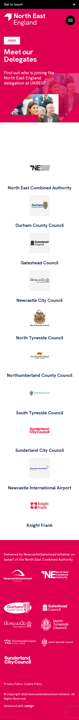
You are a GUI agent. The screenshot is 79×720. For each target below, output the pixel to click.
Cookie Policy (33, 684)
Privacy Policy (13, 684)
